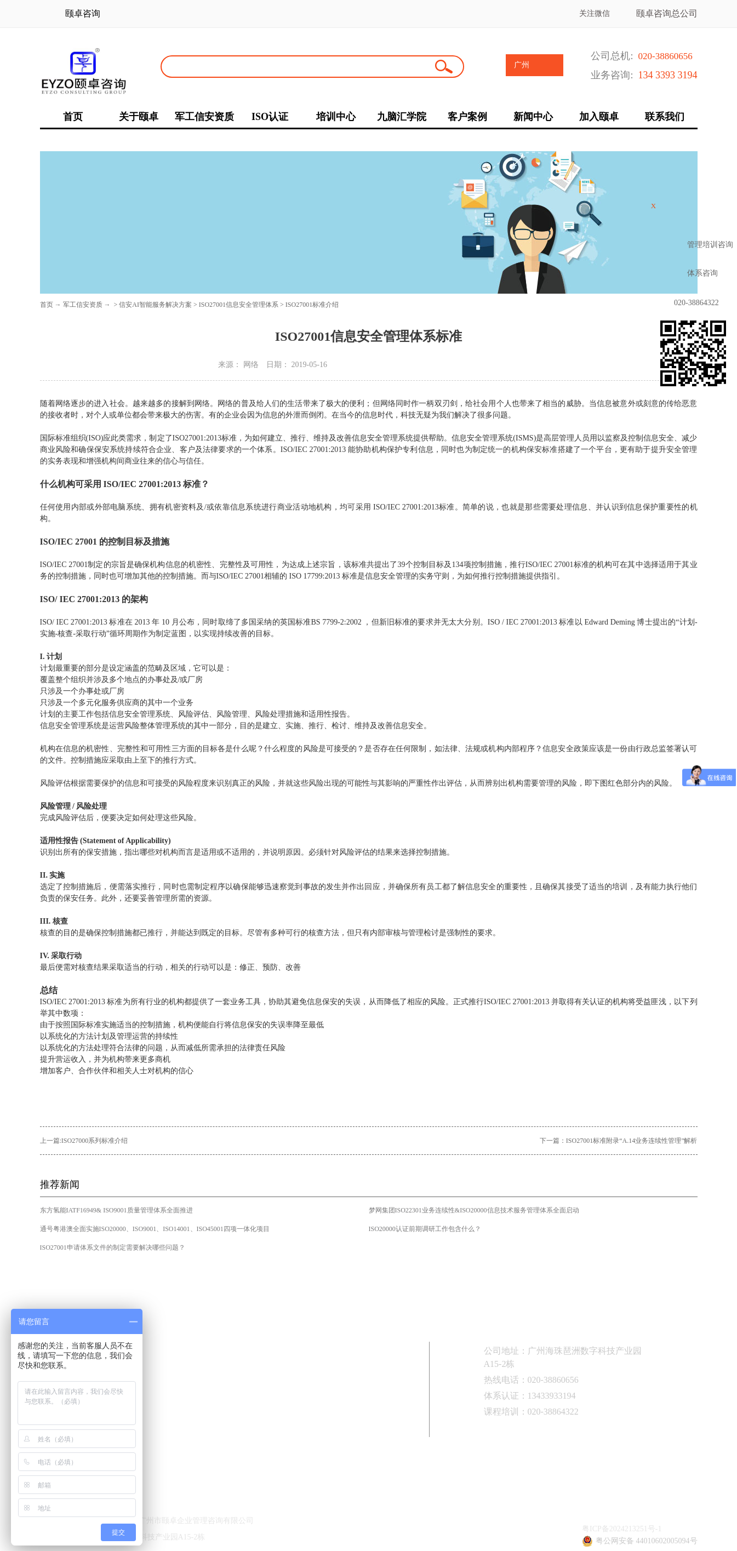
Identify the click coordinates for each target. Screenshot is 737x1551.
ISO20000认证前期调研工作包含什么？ (425, 1229)
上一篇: (84, 1140)
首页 (46, 304)
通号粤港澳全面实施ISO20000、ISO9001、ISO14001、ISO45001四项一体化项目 (155, 1229)
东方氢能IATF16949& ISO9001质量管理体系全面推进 (116, 1210)
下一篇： (619, 1140)
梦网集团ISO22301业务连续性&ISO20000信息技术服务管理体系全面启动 (474, 1210)
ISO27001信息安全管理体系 (238, 304)
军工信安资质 (82, 304)
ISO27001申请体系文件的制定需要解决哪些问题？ (112, 1247)
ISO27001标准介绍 (312, 304)
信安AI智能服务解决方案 (155, 304)
